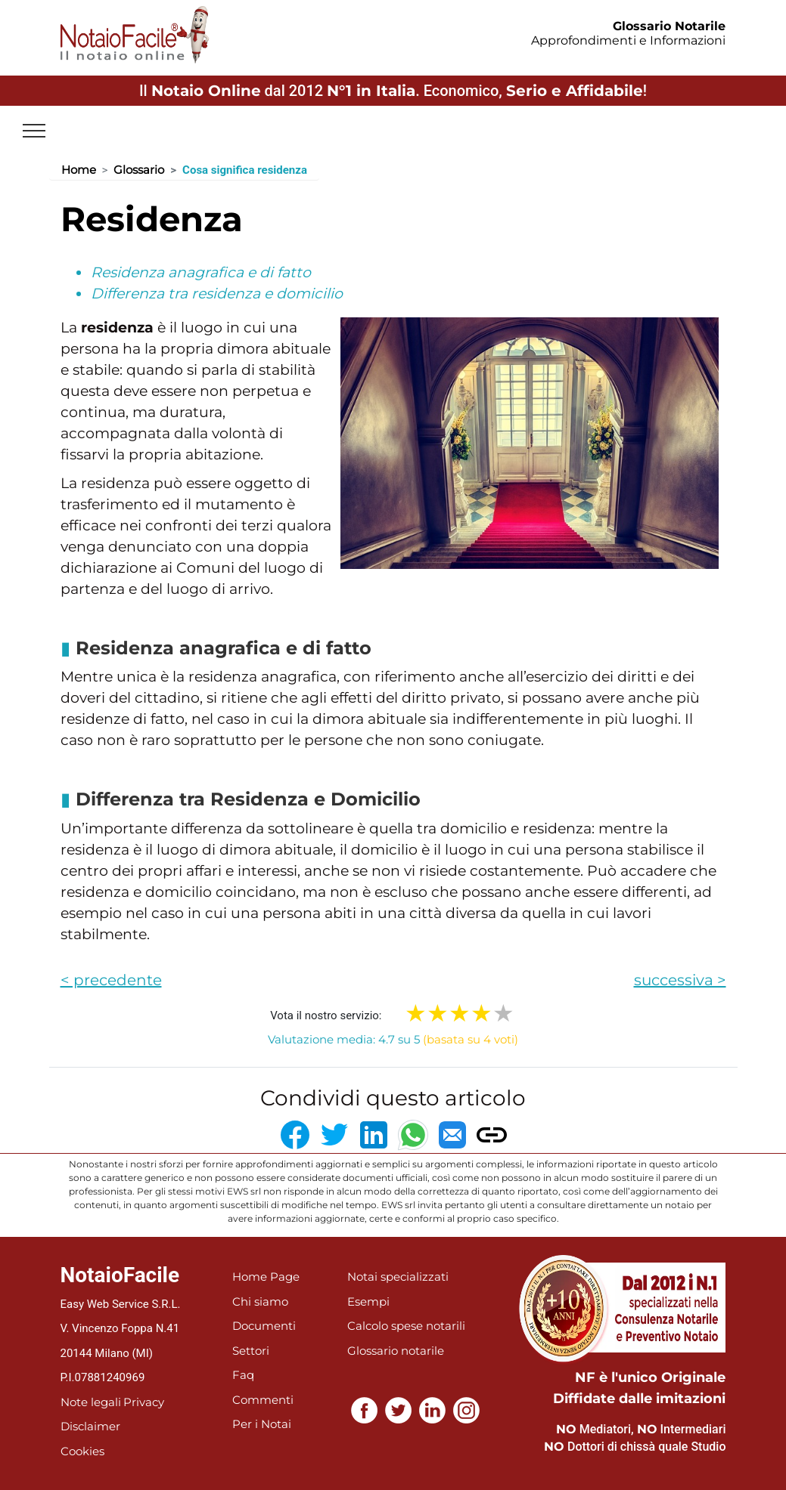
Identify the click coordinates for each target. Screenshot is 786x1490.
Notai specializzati (398, 1276)
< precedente (111, 980)
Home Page (266, 1276)
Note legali (91, 1402)
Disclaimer (90, 1426)
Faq (243, 1375)
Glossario (138, 169)
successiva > (680, 980)
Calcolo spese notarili (406, 1325)
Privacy (143, 1402)
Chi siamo (260, 1301)
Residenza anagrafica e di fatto (201, 272)
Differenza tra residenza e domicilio (217, 293)
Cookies (82, 1451)
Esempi (368, 1301)
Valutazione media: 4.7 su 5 (393, 1039)
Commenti (263, 1400)
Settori (250, 1350)
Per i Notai (261, 1424)
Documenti (264, 1325)
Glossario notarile (395, 1350)
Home (78, 169)
